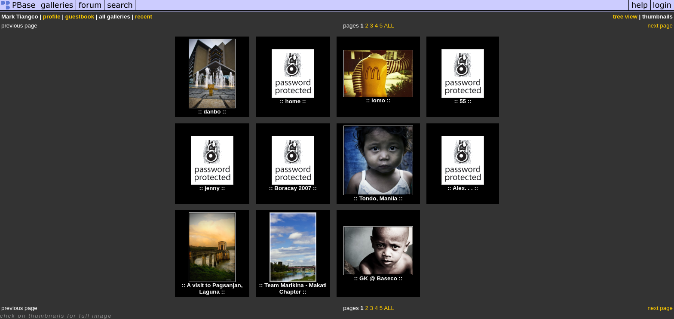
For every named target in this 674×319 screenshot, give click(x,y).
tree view (625, 16)
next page (660, 25)
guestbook (79, 16)
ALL (389, 25)
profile (52, 16)
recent (143, 16)
